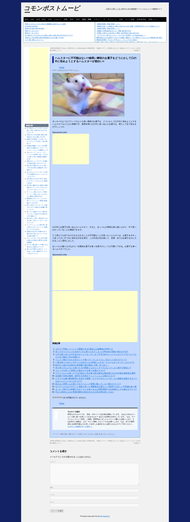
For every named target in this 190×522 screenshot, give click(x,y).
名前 (51, 487)
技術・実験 (86, 19)
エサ (84, 434)
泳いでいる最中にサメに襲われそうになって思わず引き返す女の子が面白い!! (37, 214)
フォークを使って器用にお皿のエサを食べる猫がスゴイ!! (80, 370)
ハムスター (90, 434)
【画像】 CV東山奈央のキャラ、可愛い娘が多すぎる (113, 31)
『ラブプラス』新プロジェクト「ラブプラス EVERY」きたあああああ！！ (121, 35)
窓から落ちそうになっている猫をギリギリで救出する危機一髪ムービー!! (37, 207)
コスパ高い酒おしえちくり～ (34, 40)
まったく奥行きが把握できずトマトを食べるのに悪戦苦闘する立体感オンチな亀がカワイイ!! (96, 389)
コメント (53, 462)
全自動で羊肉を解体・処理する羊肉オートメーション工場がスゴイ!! (85, 376)
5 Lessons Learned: (31, 26)
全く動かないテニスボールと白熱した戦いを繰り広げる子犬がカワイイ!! (49, 35)
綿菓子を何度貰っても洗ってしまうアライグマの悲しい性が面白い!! (37, 141)
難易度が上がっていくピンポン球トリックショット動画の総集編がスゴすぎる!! (37, 201)
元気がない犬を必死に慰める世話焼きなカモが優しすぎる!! (44, 37)
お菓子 (80, 434)
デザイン (97, 19)
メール (52, 495)
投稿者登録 (141, 19)
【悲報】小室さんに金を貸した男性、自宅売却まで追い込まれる (117, 33)
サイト (52, 502)
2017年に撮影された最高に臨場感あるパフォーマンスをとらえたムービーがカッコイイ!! (37, 187)
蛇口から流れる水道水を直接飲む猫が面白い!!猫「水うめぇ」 (82, 365)
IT (104, 19)
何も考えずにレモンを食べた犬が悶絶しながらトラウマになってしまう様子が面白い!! (93, 368)
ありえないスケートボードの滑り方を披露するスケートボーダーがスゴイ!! (37, 174)
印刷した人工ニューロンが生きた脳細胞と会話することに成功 (45, 24)
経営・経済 (41, 19)
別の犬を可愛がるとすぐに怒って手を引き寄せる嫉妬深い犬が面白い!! (37, 168)
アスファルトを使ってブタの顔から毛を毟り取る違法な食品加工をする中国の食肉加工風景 (95, 373)
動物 (62, 434)
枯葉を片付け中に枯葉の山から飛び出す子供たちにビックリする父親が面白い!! (37, 234)
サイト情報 (129, 19)
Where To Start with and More (34, 28)
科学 (78, 19)
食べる (103, 434)
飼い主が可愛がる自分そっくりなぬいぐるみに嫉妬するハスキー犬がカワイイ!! (37, 251)
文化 (50, 19)
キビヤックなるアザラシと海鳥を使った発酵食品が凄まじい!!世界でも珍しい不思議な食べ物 (96, 387)
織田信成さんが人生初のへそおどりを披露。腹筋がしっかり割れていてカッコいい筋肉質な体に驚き (129, 37)
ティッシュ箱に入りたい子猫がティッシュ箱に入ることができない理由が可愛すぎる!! (37, 194)
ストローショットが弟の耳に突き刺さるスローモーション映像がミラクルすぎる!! (37, 227)
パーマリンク (110, 434)
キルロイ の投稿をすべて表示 (80, 426)
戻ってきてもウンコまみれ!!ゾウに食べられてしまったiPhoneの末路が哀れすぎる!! (91, 352)
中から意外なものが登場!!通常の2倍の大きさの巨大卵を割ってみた (84, 392)
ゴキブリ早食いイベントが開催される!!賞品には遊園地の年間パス (84, 349)
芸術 (121, 19)
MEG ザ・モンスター (32, 31)
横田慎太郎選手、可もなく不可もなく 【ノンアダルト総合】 (116, 40)
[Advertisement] (70, 149)
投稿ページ (153, 19)
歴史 (72, 19)
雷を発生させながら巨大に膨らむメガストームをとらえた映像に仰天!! (37, 181)
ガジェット (112, 19)
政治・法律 (29, 19)
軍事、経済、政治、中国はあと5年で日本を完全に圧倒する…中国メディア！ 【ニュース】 (126, 42)
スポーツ (57, 19)
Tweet (61, 67)
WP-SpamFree (105, 516)
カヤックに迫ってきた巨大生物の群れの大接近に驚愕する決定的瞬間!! (37, 240)
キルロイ (76, 70)
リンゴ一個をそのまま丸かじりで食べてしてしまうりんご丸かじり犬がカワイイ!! (91, 360)
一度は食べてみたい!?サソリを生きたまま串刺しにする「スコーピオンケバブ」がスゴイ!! (94, 362)
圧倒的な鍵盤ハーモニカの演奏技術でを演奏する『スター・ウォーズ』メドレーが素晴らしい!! (37, 148)
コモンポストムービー (51, 10)
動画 (96, 434)
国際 (66, 19)
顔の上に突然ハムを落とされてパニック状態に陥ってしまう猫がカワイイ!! (88, 384)
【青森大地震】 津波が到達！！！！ (108, 24)
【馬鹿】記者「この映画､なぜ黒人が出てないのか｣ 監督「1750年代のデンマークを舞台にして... (128, 26)
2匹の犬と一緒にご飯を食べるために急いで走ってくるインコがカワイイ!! (37, 220)
